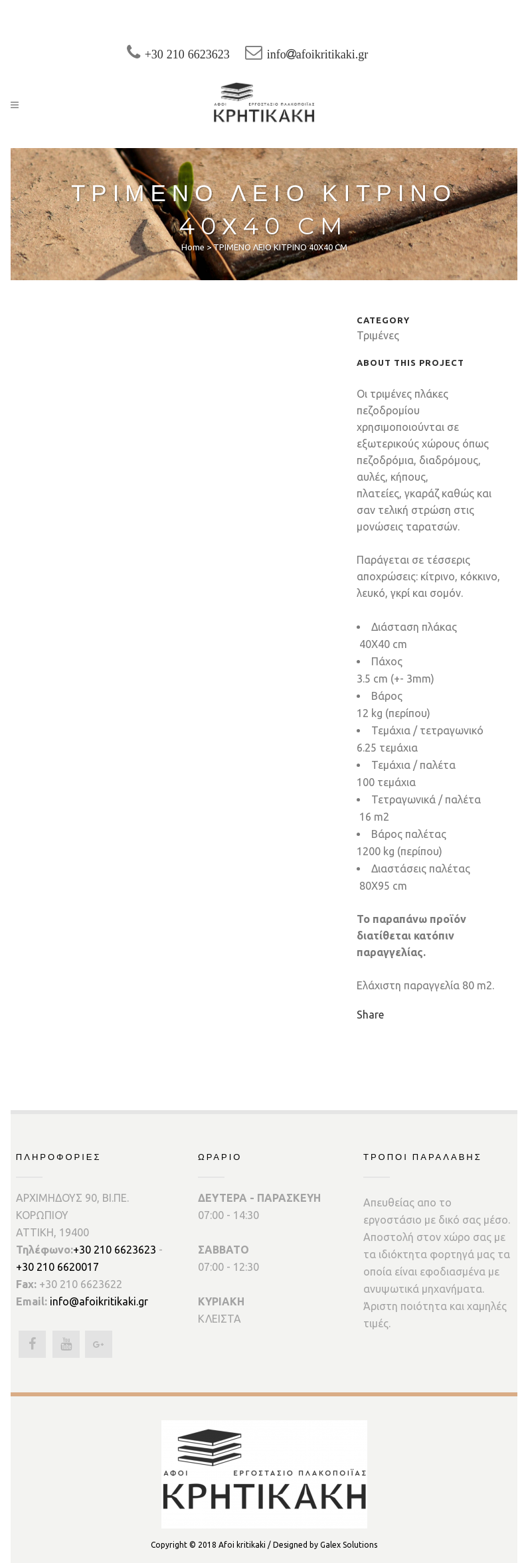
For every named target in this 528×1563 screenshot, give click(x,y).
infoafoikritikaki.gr (334, 54)
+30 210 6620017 (57, 1267)
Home (193, 247)
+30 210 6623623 (194, 54)
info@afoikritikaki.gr (99, 1301)
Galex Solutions (348, 1544)
